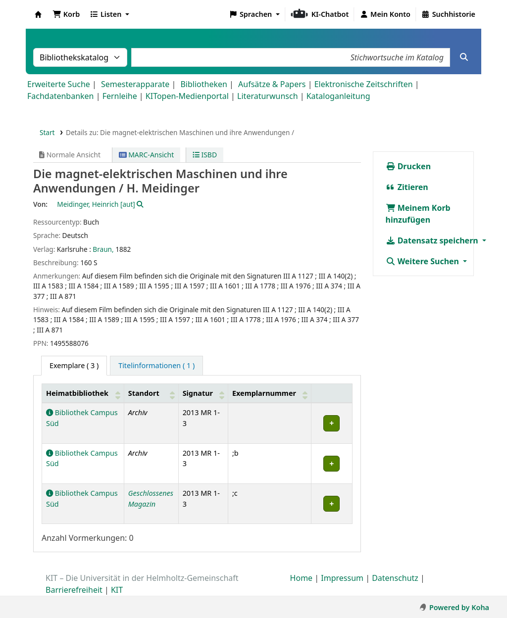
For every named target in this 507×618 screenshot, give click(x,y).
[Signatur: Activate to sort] (203, 393)
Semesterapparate (135, 84)
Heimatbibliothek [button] (77, 393)
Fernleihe (119, 96)
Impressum (342, 577)
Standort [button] (143, 393)
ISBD (205, 154)
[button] (66, 14)
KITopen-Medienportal (187, 96)
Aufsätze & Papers (271, 84)
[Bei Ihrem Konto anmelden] (384, 14)
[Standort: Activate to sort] (151, 393)
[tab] (156, 366)
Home (301, 577)
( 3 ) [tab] (74, 365)
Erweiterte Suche (58, 84)
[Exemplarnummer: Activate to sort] (269, 393)
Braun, (103, 249)
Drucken (408, 166)
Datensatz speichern (433, 240)
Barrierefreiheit (74, 589)
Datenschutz (395, 577)
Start (47, 132)
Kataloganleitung (338, 96)
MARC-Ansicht (146, 154)
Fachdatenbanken (60, 96)
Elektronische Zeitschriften (363, 84)
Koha (38, 14)
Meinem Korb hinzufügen (418, 213)
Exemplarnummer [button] (264, 393)
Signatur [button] (198, 393)
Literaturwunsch (267, 96)
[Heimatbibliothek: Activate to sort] (83, 393)
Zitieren (407, 187)
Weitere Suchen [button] (423, 261)
